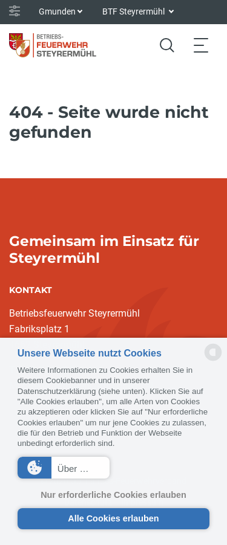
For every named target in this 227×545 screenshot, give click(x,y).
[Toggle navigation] (201, 45)
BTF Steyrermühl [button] (134, 11)
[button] (64, 468)
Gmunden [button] (57, 11)
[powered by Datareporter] (213, 359)
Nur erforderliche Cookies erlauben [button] (113, 495)
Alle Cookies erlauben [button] (113, 518)
